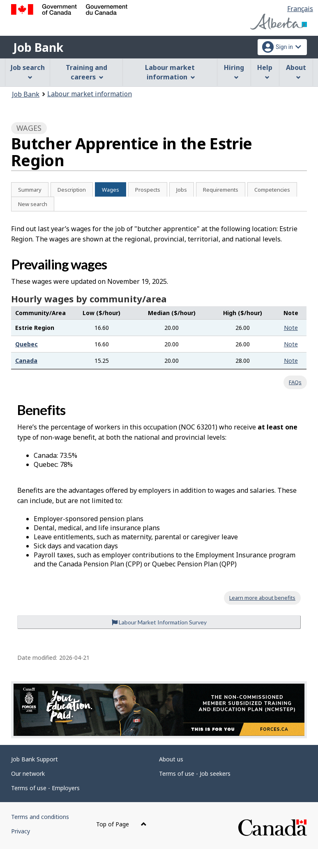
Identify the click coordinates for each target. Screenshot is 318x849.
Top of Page (121, 824)
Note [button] (291, 328)
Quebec (26, 344)
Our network (28, 773)
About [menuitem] (296, 71)
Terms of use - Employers (45, 788)
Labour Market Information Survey (159, 622)
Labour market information (89, 93)
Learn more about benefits (262, 597)
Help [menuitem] (264, 71)
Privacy (20, 831)
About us (171, 759)
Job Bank (38, 47)
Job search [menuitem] (28, 71)
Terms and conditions (40, 817)
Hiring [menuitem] (234, 71)
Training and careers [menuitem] (86, 72)
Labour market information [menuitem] (170, 72)
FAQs (295, 382)
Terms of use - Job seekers (194, 773)
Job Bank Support (34, 759)
